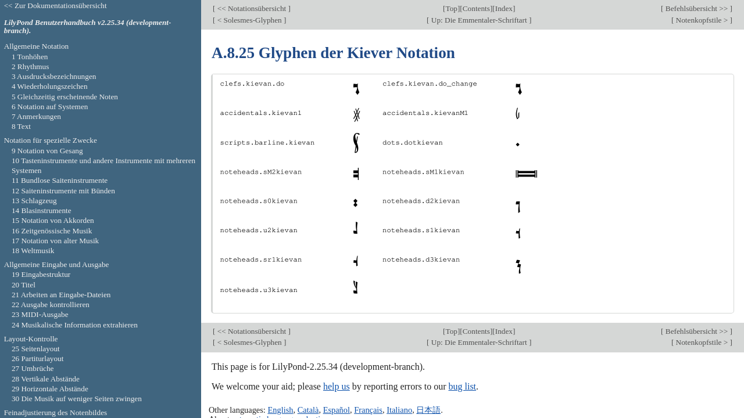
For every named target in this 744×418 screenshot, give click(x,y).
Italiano (399, 410)
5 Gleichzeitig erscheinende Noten (65, 96)
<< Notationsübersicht (251, 8)
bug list (462, 386)
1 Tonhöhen (30, 56)
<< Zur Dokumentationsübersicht (55, 5)
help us (336, 386)
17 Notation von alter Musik (55, 240)
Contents (476, 8)
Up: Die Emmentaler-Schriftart (479, 20)
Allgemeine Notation (36, 46)
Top (451, 8)
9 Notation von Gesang (47, 150)
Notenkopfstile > (701, 20)
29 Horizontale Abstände (50, 388)
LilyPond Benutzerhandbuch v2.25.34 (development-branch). (87, 26)
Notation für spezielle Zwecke (50, 140)
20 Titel (23, 284)
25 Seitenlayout (36, 348)
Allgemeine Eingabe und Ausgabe (56, 264)
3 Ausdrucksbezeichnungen (54, 76)
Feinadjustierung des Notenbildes (56, 412)
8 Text (21, 126)
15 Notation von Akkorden (53, 220)
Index (504, 8)
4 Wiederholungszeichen (50, 86)
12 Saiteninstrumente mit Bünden (63, 190)
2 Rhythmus (30, 66)
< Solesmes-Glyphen (249, 20)
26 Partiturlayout (38, 358)
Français (368, 410)
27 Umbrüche (33, 368)
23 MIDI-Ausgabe (40, 314)
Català (308, 410)
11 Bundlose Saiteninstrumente (60, 180)
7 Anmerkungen (36, 116)
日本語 (428, 410)
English (280, 410)
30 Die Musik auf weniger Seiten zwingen (77, 398)
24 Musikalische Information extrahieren (75, 324)
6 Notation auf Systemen (50, 106)
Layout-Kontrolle (31, 338)
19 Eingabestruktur (41, 274)
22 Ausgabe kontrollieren (51, 304)
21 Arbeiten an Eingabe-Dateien (61, 294)
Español (336, 410)
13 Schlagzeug (34, 200)
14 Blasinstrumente (41, 210)
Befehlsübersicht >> (697, 8)
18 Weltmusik (33, 250)
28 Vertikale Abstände (46, 378)
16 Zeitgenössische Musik (52, 230)
